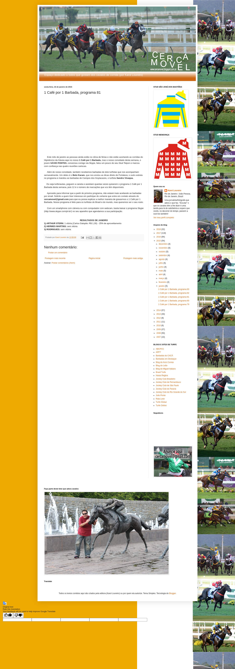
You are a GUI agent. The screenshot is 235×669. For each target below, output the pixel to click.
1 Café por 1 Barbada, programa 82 (173, 293)
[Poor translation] (18, 615)
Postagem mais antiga (133, 258)
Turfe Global (161, 402)
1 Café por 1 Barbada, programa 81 (173, 297)
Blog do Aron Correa (165, 362)
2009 (159, 329)
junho (161, 267)
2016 (159, 237)
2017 (159, 233)
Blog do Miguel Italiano (166, 369)
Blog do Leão (161, 365)
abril (161, 274)
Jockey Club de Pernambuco (168, 382)
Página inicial (94, 258)
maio (161, 271)
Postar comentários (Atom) (63, 263)
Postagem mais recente (55, 258)
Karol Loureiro (174, 190)
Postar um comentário (57, 252)
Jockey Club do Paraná (166, 389)
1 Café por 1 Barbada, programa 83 (173, 289)
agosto (162, 259)
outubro (162, 251)
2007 (159, 337)
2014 (159, 310)
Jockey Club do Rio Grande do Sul (171, 392)
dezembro (163, 244)
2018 (159, 229)
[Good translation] (8, 615)
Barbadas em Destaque (166, 359)
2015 (159, 241)
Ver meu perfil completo (163, 217)
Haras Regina (162, 375)
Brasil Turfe (161, 372)
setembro (163, 255)
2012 (159, 318)
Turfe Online (161, 405)
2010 (159, 325)
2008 (159, 333)
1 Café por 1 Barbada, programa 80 (173, 301)
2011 (159, 322)
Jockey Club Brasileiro (165, 379)
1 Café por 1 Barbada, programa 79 (173, 304)
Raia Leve (160, 399)
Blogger (172, 593)
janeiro (162, 286)
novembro (163, 248)
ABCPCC (160, 349)
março (162, 278)
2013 (159, 314)
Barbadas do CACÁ (164, 355)
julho (161, 263)
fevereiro (163, 282)
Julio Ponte (160, 395)
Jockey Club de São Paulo (167, 385)
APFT (158, 352)
